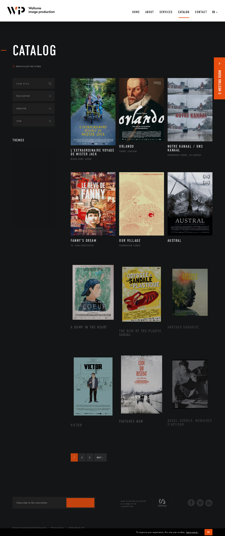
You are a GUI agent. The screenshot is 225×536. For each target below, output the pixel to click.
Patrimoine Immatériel (33, 197)
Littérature (26, 186)
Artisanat (26, 169)
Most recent (206, 63)
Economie (21, 254)
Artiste (24, 174)
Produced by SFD (77, 528)
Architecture (27, 163)
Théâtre (24, 220)
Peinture (25, 203)
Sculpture (25, 214)
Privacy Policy (57, 528)
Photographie (28, 208)
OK (208, 532)
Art (18, 152)
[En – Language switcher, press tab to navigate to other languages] (214, 11)
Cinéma (24, 180)
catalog (35, 50)
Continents (22, 232)
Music (23, 191)
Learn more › (192, 532)
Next (100, 457)
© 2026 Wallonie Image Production (29, 528)
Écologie (21, 243)
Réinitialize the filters (27, 66)
